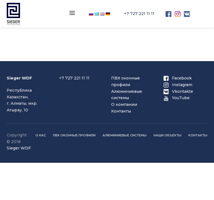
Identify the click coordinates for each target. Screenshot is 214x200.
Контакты (121, 111)
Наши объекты (167, 135)
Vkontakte (178, 91)
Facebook (178, 78)
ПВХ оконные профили (74, 135)
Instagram (178, 84)
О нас (40, 135)
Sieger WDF (19, 148)
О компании (124, 104)
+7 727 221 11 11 (139, 13)
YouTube (177, 97)
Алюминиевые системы (125, 135)
